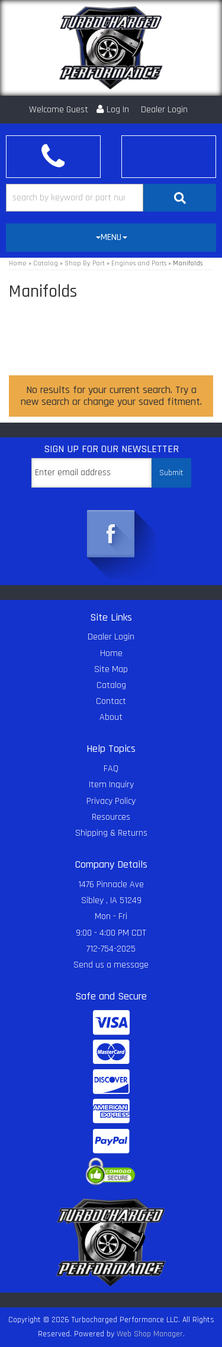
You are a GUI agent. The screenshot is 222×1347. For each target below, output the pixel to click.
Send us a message (111, 965)
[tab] (111, 238)
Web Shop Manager (150, 1334)
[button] (111, 198)
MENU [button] (111, 237)
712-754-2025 (111, 949)
